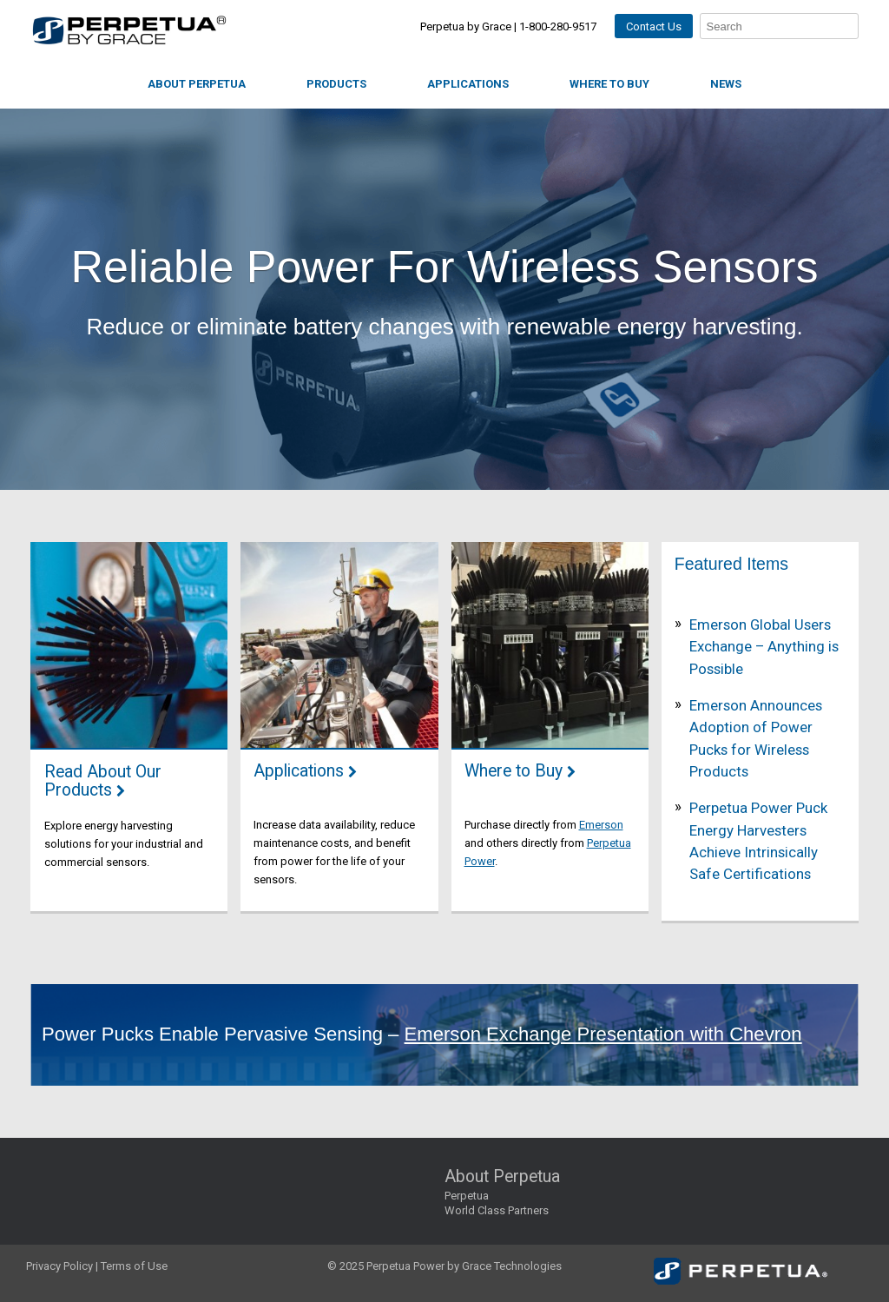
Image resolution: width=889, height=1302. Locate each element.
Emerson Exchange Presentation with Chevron (603, 1034)
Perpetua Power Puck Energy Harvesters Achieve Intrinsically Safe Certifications (758, 840)
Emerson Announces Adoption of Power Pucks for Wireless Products (755, 738)
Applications (468, 83)
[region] (444, 299)
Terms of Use (134, 1265)
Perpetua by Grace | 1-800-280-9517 (508, 26)
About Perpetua (197, 83)
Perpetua (466, 1195)
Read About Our (102, 781)
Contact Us (654, 26)
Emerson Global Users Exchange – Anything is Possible (764, 646)
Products (336, 83)
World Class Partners (496, 1210)
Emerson (601, 824)
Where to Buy (609, 83)
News (725, 83)
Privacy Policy (59, 1265)
